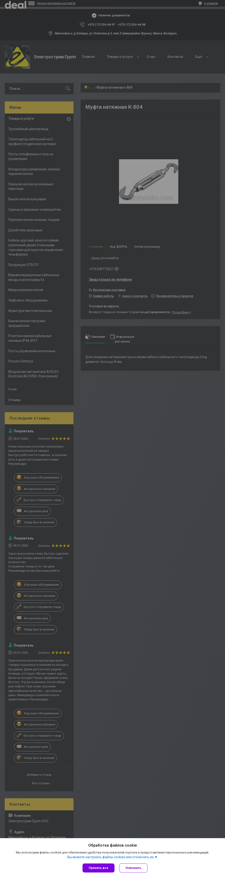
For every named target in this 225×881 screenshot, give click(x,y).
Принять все (98, 868)
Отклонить (133, 868)
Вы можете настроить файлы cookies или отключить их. (110, 857)
